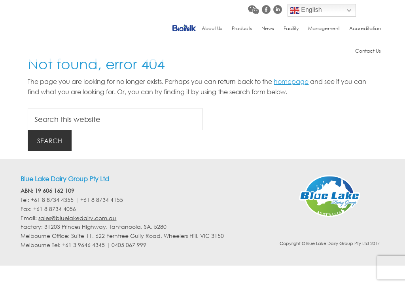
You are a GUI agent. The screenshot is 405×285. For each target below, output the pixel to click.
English (306, 10)
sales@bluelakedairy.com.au (77, 218)
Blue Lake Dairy (78, 18)
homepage (291, 81)
